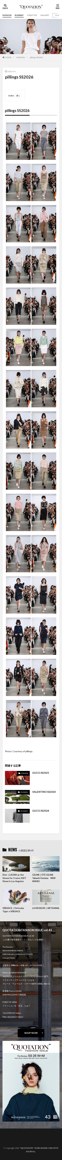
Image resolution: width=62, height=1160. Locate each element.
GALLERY (44, 15)
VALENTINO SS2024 (44, 791)
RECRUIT (9, 1142)
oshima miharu (12, 1140)
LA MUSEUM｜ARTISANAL (46, 908)
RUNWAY (19, 15)
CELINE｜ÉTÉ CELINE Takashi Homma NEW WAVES (44, 878)
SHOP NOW (31, 1032)
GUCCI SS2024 (40, 810)
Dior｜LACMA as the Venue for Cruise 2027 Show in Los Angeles (14, 878)
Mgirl (57, 15)
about (7, 1136)
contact (8, 1138)
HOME (8, 57)
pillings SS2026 (36, 57)
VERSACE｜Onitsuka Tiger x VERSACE (13, 910)
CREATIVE (32, 15)
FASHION (6, 15)
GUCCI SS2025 (40, 772)
